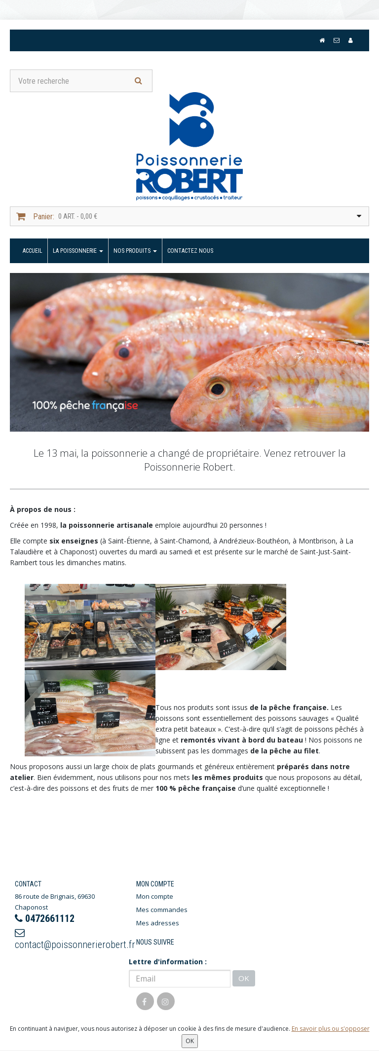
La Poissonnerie (78, 250)
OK (243, 978)
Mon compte (154, 896)
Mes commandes (162, 909)
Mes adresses (157, 922)
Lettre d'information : (168, 961)
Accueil (32, 250)
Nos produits (135, 250)
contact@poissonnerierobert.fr (68, 939)
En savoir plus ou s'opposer (331, 1028)
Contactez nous (190, 250)
